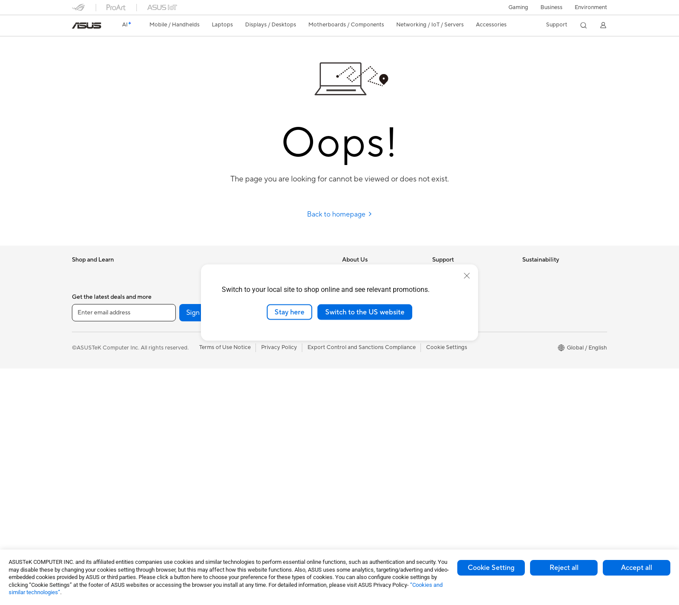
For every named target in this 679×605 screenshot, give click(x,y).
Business (551, 7)
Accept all (636, 567)
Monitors (83, 417)
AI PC (349, 390)
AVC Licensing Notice (370, 455)
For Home (84, 325)
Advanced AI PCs (364, 403)
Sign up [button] (198, 549)
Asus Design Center (367, 416)
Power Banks (267, 468)
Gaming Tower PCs (96, 469)
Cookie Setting (491, 567)
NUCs (79, 482)
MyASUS (444, 363)
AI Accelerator (180, 416)
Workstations (89, 508)
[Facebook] (301, 549)
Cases (169, 338)
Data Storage (179, 390)
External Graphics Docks (193, 403)
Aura (348, 494)
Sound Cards (178, 429)
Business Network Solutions (197, 514)
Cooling (172, 351)
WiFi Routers (178, 481)
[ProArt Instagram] (440, 549)
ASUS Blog (356, 468)
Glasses (171, 285)
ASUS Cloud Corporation (374, 350)
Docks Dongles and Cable (284, 455)
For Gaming (87, 377)
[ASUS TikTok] (412, 549)
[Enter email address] (124, 549)
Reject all (564, 567)
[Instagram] (246, 549)
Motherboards (180, 312)
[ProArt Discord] (467, 549)
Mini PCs (83, 495)
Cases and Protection (278, 429)
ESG (528, 272)
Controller (264, 481)
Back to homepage (339, 214)
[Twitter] (329, 549)
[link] (86, 26)
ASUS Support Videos (460, 350)
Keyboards (265, 364)
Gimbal (260, 494)
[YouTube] (273, 549)
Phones (81, 286)
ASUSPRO (355, 429)
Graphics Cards (182, 325)
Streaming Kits (269, 403)
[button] (518, 7)
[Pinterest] (384, 549)
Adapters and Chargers (281, 442)
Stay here (289, 311)
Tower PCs (85, 456)
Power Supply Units (187, 364)
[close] (466, 275)
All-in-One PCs (91, 443)
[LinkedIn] (356, 549)
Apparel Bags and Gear (280, 416)
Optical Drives (180, 377)
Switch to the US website (364, 311)
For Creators (88, 351)
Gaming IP (264, 507)
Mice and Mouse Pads (279, 377)
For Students (88, 364)
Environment (591, 7)
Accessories (87, 299)
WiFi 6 (170, 468)
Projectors (85, 430)
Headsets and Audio (276, 390)
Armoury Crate (361, 481)
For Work (84, 338)
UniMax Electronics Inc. (372, 363)
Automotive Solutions (370, 442)
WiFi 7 (170, 455)
